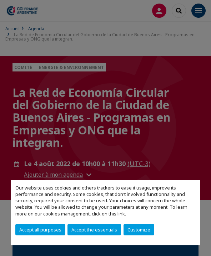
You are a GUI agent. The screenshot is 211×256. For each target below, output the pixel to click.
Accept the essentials (94, 229)
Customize (138, 229)
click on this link (108, 213)
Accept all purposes (40, 229)
